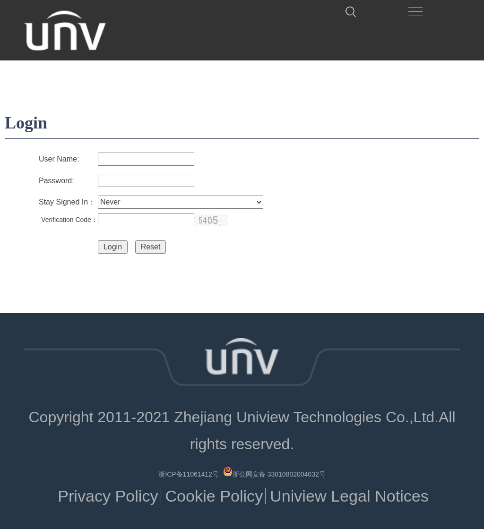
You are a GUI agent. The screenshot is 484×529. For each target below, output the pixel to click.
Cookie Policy (214, 496)
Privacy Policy (108, 496)
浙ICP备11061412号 (188, 474)
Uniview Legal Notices (349, 496)
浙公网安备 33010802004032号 (274, 472)
